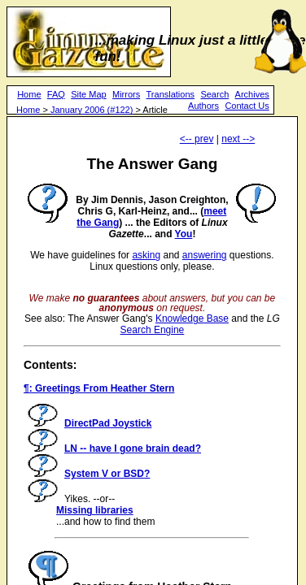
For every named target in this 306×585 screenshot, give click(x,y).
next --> (238, 139)
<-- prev (197, 139)
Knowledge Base (192, 318)
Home (29, 94)
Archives (252, 94)
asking (146, 255)
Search (214, 94)
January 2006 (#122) (91, 110)
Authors (203, 105)
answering (204, 255)
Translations (170, 94)
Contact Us (247, 105)
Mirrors (126, 94)
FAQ (56, 94)
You (184, 234)
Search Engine (152, 330)
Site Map (88, 94)
